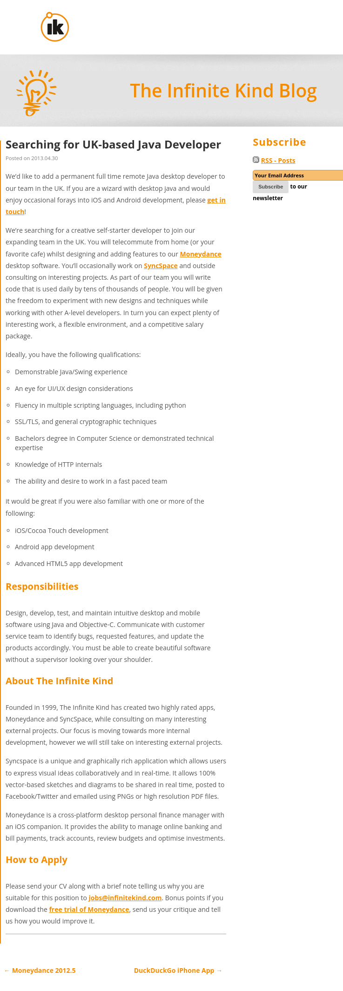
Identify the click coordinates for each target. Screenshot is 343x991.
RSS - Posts (278, 160)
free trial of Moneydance (89, 909)
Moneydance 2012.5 (40, 970)
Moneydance (201, 253)
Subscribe (270, 186)
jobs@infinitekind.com (124, 897)
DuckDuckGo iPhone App (178, 970)
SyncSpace (161, 265)
